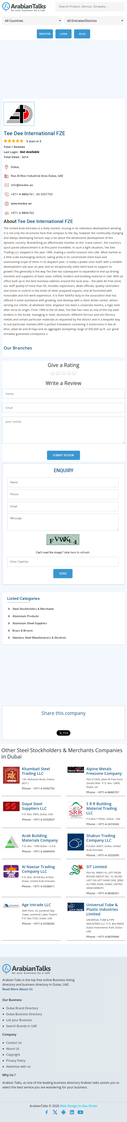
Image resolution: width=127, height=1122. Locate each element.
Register (44, 33)
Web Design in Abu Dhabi (78, 1106)
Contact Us (14, 1043)
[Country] (32, 21)
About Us (12, 1049)
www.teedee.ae (21, 203)
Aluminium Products (25, 616)
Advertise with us (18, 1066)
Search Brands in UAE (21, 1026)
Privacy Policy (15, 1060)
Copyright (13, 1054)
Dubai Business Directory (24, 1014)
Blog (82, 33)
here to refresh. (80, 552)
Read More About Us (17, 989)
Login (63, 33)
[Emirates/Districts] (94, 21)
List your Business (19, 1020)
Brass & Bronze (22, 630)
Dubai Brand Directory (22, 1008)
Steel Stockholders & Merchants (33, 608)
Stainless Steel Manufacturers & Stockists (39, 637)
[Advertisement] (63, 72)
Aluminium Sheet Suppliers (29, 623)
